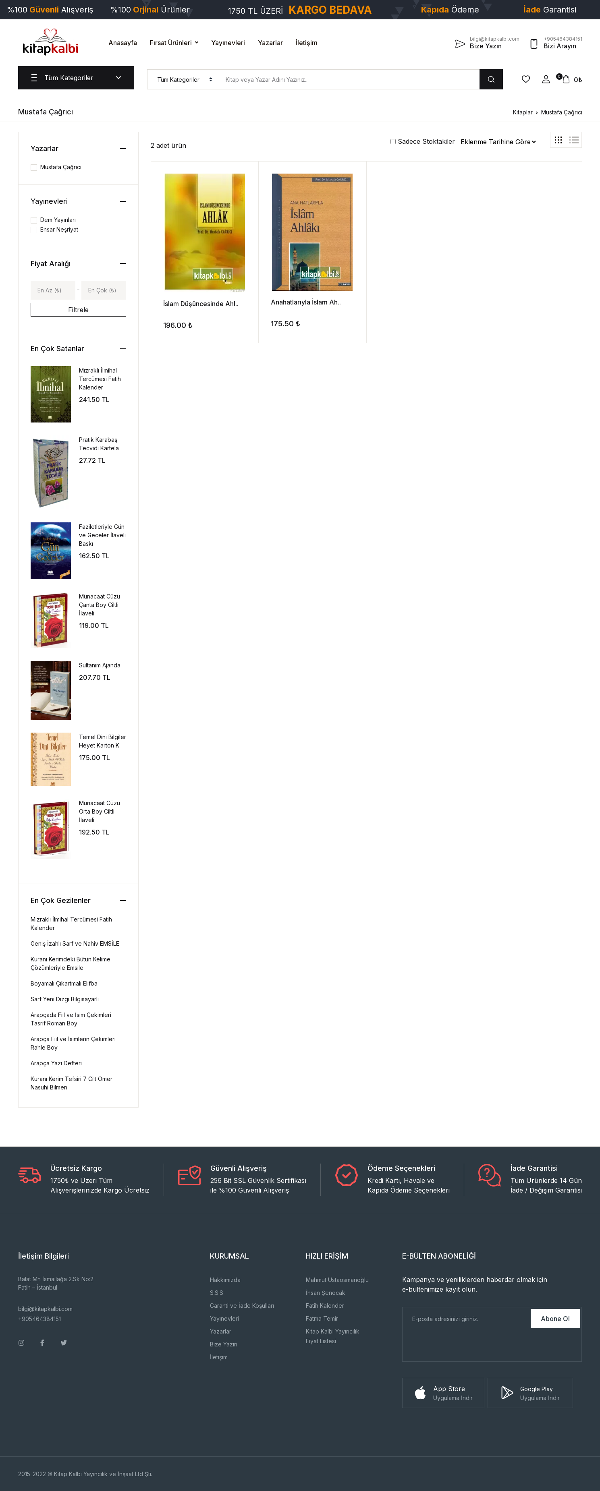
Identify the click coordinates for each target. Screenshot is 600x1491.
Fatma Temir (322, 1318)
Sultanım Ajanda (99, 665)
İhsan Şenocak (325, 1292)
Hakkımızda (225, 1279)
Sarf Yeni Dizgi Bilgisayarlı (65, 999)
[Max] (103, 290)
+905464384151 (39, 1318)
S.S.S (216, 1292)
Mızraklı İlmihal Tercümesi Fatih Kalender (100, 379)
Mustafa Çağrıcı (561, 112)
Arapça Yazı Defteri (56, 1063)
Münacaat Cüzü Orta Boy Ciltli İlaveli (99, 811)
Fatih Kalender (325, 1305)
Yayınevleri (228, 43)
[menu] (183, 79)
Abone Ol (555, 1319)
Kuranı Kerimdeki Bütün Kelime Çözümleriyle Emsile (70, 963)
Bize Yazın (223, 1344)
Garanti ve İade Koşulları (242, 1305)
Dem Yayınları (58, 219)
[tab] (558, 139)
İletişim (307, 43)
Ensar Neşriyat (59, 229)
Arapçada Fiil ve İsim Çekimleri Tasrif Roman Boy (71, 1019)
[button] (546, 79)
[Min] (53, 290)
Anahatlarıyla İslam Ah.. (306, 302)
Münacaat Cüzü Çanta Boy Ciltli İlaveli (99, 605)
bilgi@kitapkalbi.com (45, 1308)
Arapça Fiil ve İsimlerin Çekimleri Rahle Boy (73, 1043)
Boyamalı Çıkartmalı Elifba (64, 983)
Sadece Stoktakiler (422, 141)
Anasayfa (122, 43)
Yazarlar (270, 43)
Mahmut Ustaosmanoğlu (337, 1279)
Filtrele (78, 310)
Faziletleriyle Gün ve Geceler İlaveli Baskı (102, 535)
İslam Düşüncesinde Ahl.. (201, 304)
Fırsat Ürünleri (171, 43)
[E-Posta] (466, 1318)
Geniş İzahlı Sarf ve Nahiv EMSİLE (75, 943)
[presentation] (464, 1345)
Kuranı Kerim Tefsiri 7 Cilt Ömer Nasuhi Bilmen (71, 1083)
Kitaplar (523, 112)
